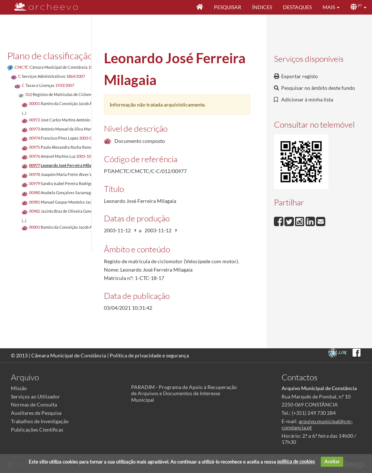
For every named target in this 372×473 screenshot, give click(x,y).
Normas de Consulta (34, 404)
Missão (19, 388)
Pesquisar (227, 7)
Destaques (297, 7)
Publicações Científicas (37, 429)
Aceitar (332, 461)
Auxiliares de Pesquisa (36, 413)
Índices (262, 7)
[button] (331, 7)
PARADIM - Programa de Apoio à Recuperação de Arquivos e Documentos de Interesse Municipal (184, 393)
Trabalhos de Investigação (40, 421)
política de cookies (296, 461)
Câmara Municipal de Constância (68, 355)
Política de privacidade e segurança (149, 355)
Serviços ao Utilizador (35, 396)
